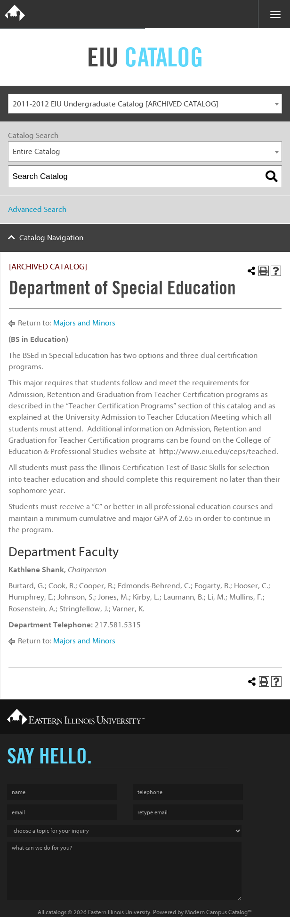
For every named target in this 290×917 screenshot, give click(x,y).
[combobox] (145, 104)
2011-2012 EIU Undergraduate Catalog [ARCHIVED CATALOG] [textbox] (115, 103)
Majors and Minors (84, 322)
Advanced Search (37, 209)
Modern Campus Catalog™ (218, 912)
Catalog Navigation (51, 237)
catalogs (56, 912)
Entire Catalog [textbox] (36, 151)
